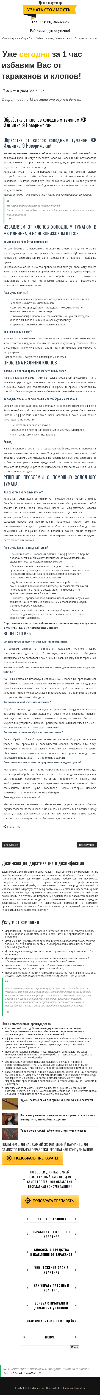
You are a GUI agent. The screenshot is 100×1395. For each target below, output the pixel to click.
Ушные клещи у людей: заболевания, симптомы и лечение (53, 1130)
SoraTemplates (36, 1388)
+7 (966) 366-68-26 (54, 22)
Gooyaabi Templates (74, 1388)
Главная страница (51, 1219)
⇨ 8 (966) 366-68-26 (28, 91)
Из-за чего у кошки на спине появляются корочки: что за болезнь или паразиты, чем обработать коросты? (57, 1117)
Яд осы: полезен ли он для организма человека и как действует (56, 1100)
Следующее (11, 844)
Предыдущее (87, 844)
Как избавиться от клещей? (51, 1321)
